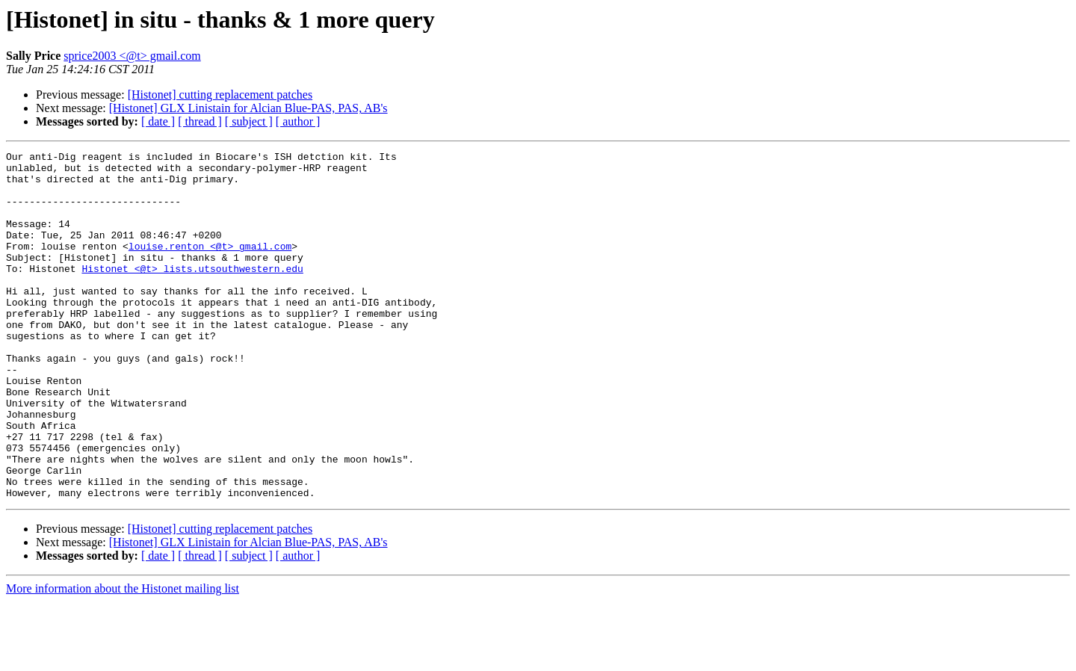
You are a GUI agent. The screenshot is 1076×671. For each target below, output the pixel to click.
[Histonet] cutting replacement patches (220, 94)
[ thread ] (200, 121)
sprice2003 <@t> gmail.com (132, 55)
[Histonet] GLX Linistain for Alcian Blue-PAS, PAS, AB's (248, 108)
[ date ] (158, 121)
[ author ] (298, 121)
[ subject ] (249, 121)
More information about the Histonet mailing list (122, 658)
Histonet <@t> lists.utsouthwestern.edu (192, 293)
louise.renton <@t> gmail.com (210, 266)
